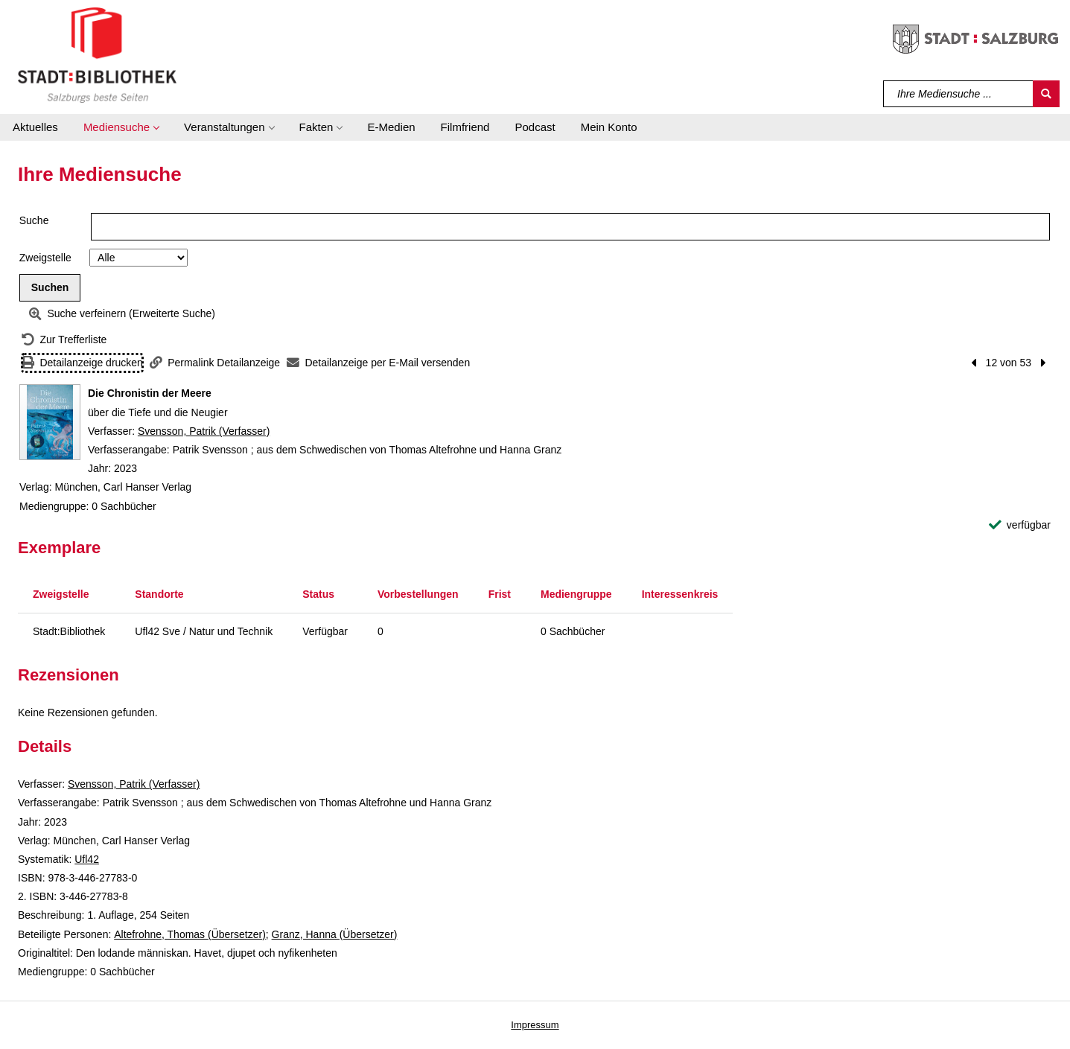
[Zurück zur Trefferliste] (64, 340)
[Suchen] (1046, 93)
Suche (34, 220)
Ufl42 (86, 859)
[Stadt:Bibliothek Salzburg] (97, 54)
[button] (121, 127)
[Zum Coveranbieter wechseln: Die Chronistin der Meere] (49, 422)
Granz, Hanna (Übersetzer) (335, 934)
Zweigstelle (45, 258)
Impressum (534, 1024)
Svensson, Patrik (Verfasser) (204, 431)
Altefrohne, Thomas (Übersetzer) (190, 934)
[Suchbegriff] (959, 93)
